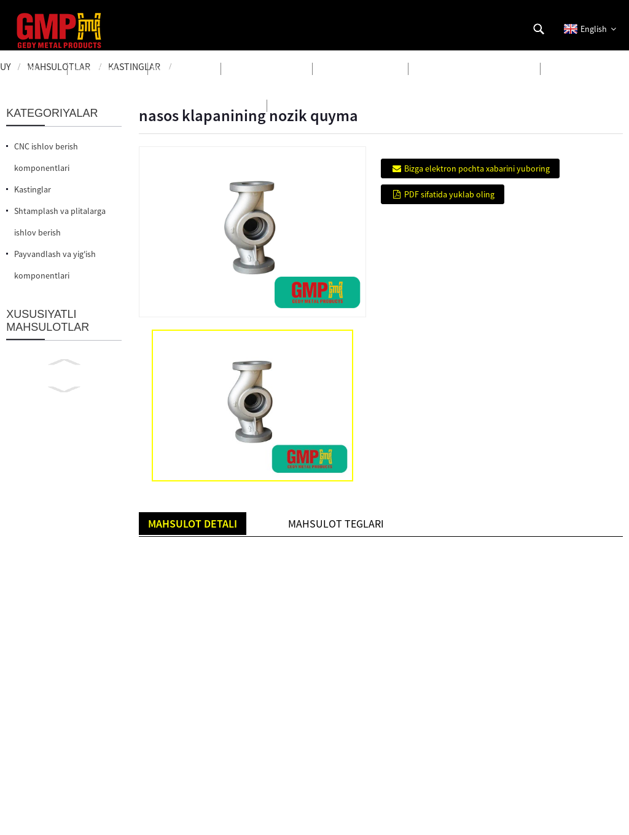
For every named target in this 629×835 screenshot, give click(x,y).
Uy (5, 66)
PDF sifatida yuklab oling (449, 194)
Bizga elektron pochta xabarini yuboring (477, 168)
